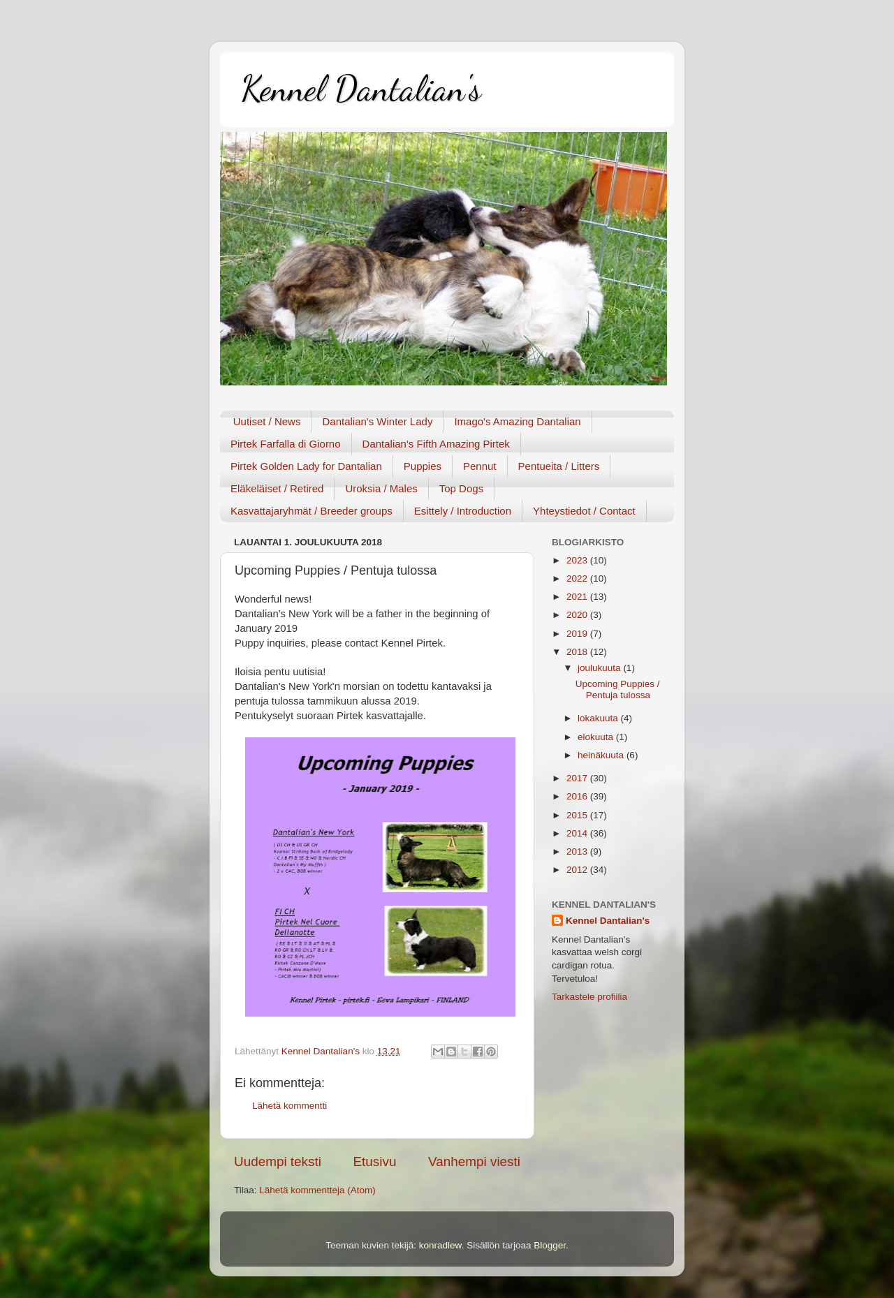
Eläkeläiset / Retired (276, 488)
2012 (578, 869)
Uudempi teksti (277, 1161)
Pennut (480, 466)
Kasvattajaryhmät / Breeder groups (311, 511)
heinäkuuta (602, 755)
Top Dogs (461, 488)
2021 (578, 596)
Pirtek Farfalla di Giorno (285, 444)
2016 (578, 796)
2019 (578, 633)
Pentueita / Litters (559, 466)
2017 (578, 778)
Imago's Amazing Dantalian (517, 421)
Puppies (422, 466)
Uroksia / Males (381, 488)
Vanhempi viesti (474, 1161)
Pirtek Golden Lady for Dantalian (306, 466)
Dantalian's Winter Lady (377, 421)
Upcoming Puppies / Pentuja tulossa (618, 689)
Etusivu (375, 1161)
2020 (578, 615)
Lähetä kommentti (289, 1105)
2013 (578, 851)
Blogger (550, 1245)
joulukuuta (600, 668)
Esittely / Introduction (462, 511)
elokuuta (597, 737)
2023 (578, 560)
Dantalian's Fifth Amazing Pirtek (436, 444)
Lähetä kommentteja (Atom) (317, 1190)
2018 (578, 652)
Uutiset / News (267, 421)
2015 (578, 815)
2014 (578, 833)
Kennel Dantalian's (361, 89)
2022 (578, 578)
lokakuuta (599, 718)
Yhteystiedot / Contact (584, 511)
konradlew (440, 1245)
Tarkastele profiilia (589, 996)
